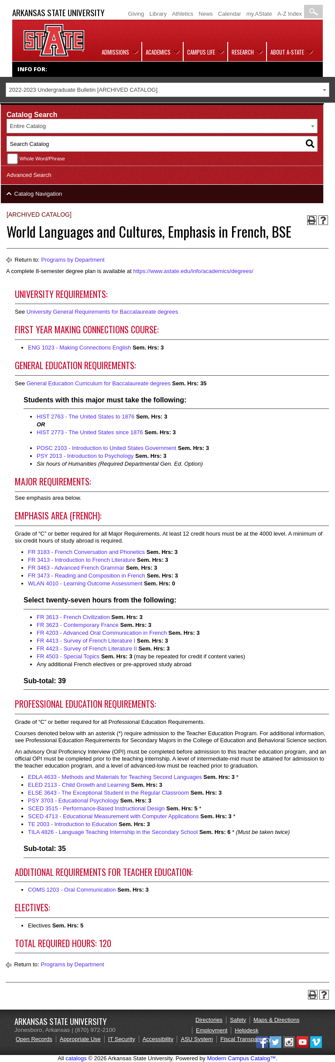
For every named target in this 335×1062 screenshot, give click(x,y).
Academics (158, 52)
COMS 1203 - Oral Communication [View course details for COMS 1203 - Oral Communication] (72, 889)
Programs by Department (72, 259)
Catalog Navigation (38, 193)
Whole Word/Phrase (42, 158)
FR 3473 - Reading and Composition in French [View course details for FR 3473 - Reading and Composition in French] (86, 575)
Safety (238, 1020)
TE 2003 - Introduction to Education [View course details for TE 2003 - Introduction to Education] (72, 824)
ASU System (197, 1039)
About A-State (287, 52)
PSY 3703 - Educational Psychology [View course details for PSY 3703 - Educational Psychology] (73, 800)
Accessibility (158, 1039)
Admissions (115, 52)
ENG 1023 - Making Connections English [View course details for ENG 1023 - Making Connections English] (79, 347)
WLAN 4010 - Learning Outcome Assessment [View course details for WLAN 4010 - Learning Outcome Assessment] (85, 583)
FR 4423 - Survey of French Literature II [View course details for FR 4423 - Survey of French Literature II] (87, 648)
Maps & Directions (276, 1020)
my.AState (259, 13)
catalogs (75, 1058)
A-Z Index (289, 13)
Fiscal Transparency (245, 1039)
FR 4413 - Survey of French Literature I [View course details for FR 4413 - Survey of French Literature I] (86, 640)
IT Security (121, 1039)
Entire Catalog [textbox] (28, 126)
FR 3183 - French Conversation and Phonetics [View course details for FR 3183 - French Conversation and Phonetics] (86, 552)
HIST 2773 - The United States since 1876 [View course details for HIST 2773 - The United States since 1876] (90, 432)
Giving (136, 13)
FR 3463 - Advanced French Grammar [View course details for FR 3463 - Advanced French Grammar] (76, 567)
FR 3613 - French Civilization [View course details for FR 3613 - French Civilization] (73, 617)
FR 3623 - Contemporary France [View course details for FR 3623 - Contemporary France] (78, 625)
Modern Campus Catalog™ (241, 1058)
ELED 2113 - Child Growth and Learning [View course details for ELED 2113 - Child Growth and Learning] (79, 785)
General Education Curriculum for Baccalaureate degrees (99, 383)
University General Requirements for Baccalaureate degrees (102, 311)
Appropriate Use (80, 1039)
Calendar (229, 13)
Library (158, 13)
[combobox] (167, 90)
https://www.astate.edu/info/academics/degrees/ (193, 271)
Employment (211, 1030)
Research (243, 52)
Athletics (182, 13)
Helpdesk (246, 1030)
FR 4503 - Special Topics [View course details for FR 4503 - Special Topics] (68, 656)
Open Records (34, 1039)
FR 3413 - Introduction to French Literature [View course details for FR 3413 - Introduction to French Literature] (81, 560)
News (205, 13)
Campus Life (201, 52)
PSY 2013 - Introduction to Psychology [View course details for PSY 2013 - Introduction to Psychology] (85, 456)
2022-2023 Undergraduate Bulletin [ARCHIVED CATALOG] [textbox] (83, 89)
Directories (208, 1020)
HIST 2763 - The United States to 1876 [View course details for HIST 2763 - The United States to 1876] (85, 416)
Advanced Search (29, 175)
